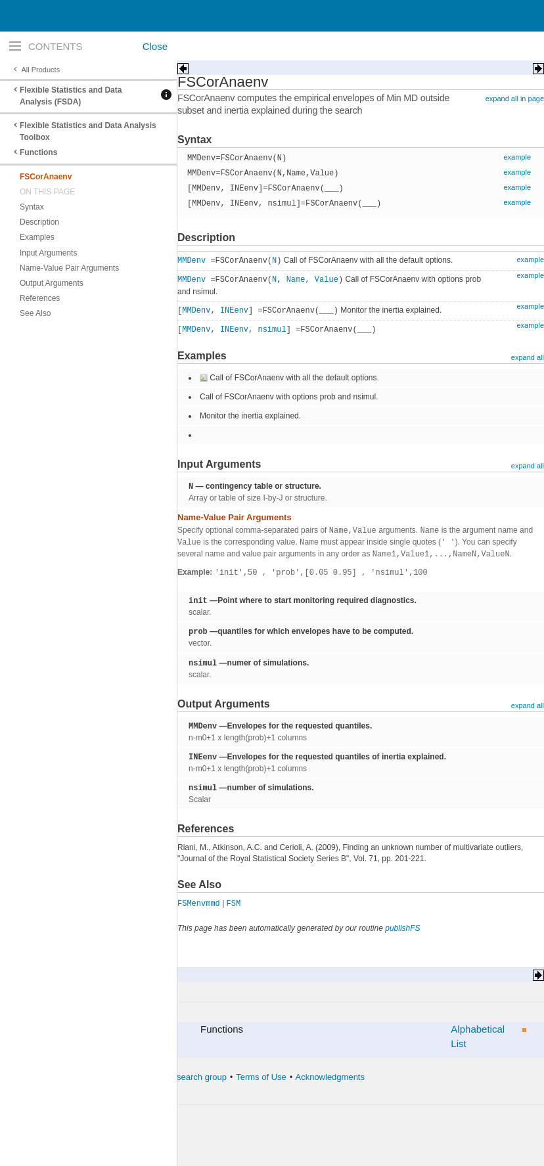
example (517, 157)
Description (39, 222)
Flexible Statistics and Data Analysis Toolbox (88, 131)
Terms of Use (261, 1077)
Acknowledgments (330, 1077)
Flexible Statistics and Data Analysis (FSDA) (71, 95)
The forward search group (178, 1077)
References (40, 298)
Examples (37, 237)
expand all (527, 357)
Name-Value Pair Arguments (69, 268)
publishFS (402, 928)
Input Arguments (48, 253)
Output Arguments (51, 283)
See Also (35, 313)
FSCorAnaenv (46, 176)
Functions (38, 152)
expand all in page (515, 98)
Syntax (32, 207)
